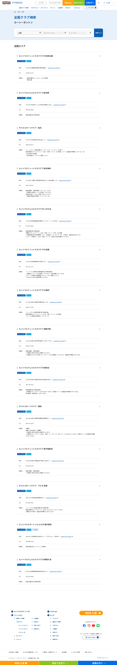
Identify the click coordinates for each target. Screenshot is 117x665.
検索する (98, 33)
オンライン (44, 8)
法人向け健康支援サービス (30, 652)
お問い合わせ (88, 652)
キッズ (52, 615)
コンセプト (55, 618)
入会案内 (60, 8)
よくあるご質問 (75, 652)
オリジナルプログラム (23, 625)
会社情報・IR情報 (14, 652)
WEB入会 (68, 3)
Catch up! (53, 611)
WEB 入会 (91, 613)
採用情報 (64, 652)
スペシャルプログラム (23, 629)
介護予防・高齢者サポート (50, 652)
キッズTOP (41, 2)
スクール (52, 8)
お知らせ (68, 8)
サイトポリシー (12, 658)
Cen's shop (91, 7)
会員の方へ (90, 2)
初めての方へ (79, 2)
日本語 (108, 3)
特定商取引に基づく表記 (33, 658)
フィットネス (18, 615)
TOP (15, 12)
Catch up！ (77, 8)
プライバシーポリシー (22, 658)
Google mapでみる (53, 68)
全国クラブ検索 (24, 8)
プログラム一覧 (21, 632)
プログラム (19, 622)
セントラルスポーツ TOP (22, 611)
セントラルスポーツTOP (55, 2)
